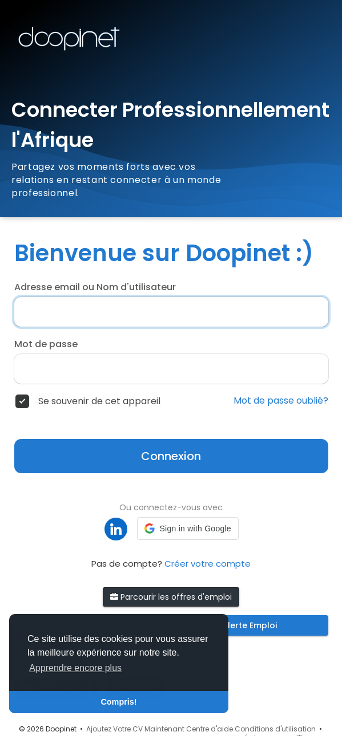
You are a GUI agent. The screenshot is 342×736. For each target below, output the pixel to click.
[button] (187, 528)
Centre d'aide (209, 729)
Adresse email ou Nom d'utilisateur (95, 287)
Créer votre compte (207, 564)
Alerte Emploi (249, 625)
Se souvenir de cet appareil (99, 401)
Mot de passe (46, 344)
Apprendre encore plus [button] (75, 668)
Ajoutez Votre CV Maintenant (135, 729)
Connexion (171, 456)
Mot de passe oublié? (281, 401)
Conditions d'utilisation (275, 729)
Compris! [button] (118, 701)
